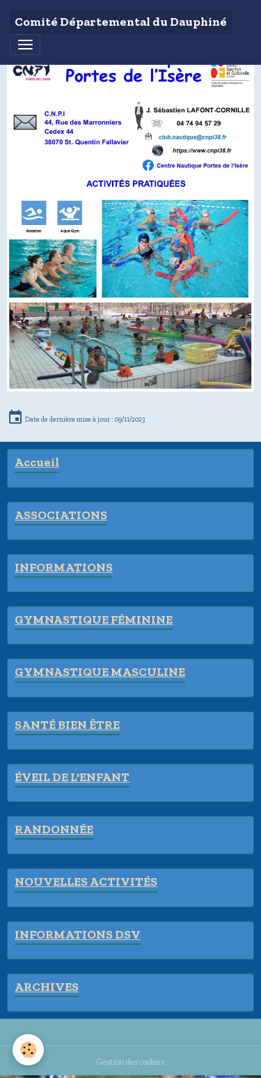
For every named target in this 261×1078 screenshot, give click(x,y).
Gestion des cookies (130, 1061)
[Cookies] (28, 1049)
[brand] (121, 22)
